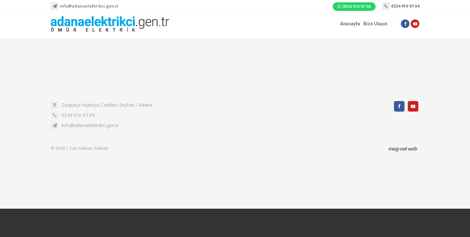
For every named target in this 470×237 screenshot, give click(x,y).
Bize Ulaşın (375, 23)
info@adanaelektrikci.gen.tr (85, 6)
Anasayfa (350, 23)
